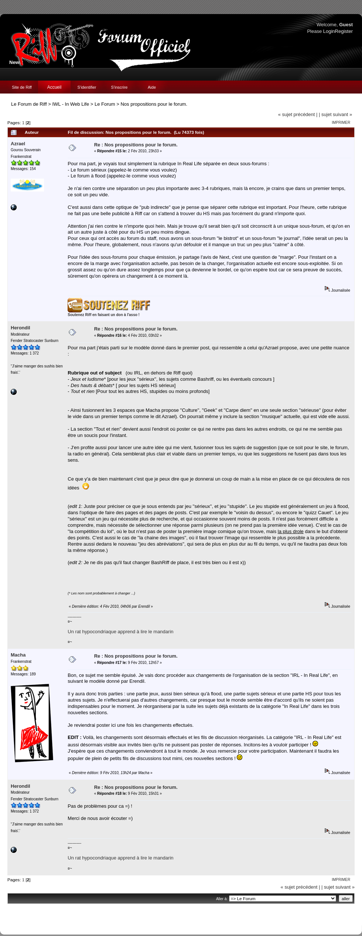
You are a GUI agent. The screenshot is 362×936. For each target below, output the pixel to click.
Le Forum (105, 104)
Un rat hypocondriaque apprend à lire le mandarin (120, 631)
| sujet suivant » (335, 114)
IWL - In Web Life (70, 104)
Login (329, 31)
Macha (18, 655)
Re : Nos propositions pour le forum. (136, 144)
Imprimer (341, 123)
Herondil (20, 327)
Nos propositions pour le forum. (153, 104)
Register (344, 31)
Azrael (18, 143)
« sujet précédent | (298, 114)
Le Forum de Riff (29, 104)
